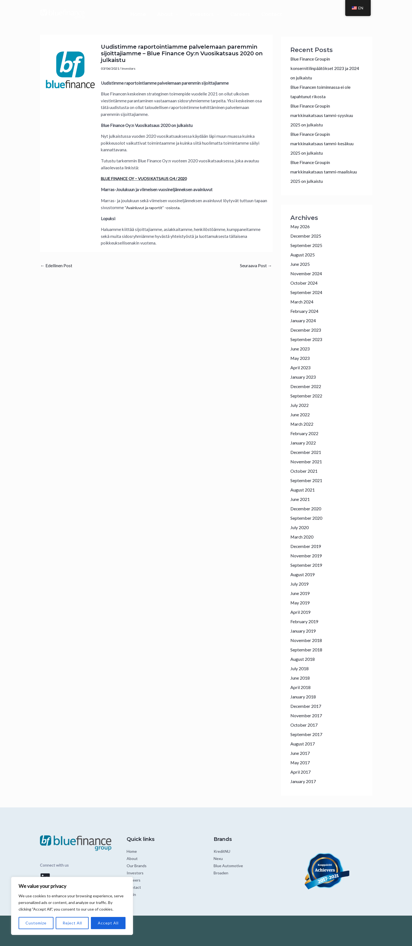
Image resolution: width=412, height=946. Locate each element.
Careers (251, 14)
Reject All (72, 923)
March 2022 (303, 424)
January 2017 (304, 781)
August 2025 (304, 255)
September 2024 (307, 292)
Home (116, 14)
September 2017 (307, 734)
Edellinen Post (57, 266)
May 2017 (300, 762)
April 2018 (301, 687)
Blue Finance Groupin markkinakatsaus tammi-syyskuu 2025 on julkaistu (324, 115)
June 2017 (301, 753)
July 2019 (300, 584)
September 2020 (307, 518)
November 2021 (307, 461)
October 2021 (305, 471)
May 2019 (300, 602)
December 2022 (307, 386)
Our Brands (137, 865)
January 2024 (304, 320)
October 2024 (305, 283)
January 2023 (304, 377)
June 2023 (301, 349)
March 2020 (303, 537)
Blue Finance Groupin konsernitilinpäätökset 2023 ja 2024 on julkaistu (322, 68)
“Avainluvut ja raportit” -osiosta (154, 207)
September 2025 (307, 245)
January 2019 (304, 631)
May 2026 (300, 226)
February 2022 (305, 433)
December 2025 (307, 236)
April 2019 (301, 612)
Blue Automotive (228, 865)
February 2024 (305, 311)
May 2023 (300, 358)
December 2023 (307, 330)
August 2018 (304, 659)
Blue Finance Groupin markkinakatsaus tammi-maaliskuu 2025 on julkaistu (326, 171)
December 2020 (307, 508)
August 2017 (304, 744)
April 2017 (301, 772)
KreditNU (222, 851)
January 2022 (304, 443)
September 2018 (307, 650)
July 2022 (300, 405)
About (154, 14)
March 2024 (303, 302)
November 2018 (307, 640)
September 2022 (307, 396)
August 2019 (304, 574)
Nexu (218, 858)
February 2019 (305, 621)
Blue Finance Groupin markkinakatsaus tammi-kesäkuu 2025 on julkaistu (324, 143)
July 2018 (300, 668)
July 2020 (300, 527)
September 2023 (307, 339)
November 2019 (307, 555)
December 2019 (307, 546)
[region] (72, 906)
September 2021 (307, 480)
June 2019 (301, 593)
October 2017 (305, 725)
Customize (36, 923)
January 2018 (304, 697)
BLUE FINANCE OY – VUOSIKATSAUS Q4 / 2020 (147, 178)
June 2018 (301, 678)
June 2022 (301, 414)
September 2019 (307, 565)
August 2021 (304, 490)
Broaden (221, 872)
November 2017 (307, 715)
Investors (202, 14)
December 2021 (307, 452)
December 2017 (307, 706)
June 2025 (301, 264)
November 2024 (307, 273)
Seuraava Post (254, 266)
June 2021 (301, 499)
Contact (293, 14)
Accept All (108, 923)
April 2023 (301, 367)
